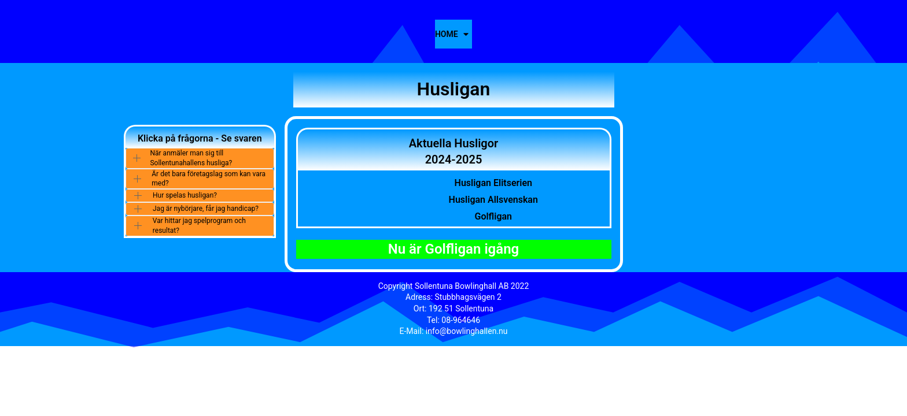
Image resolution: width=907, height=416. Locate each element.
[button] (200, 158)
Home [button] (446, 34)
